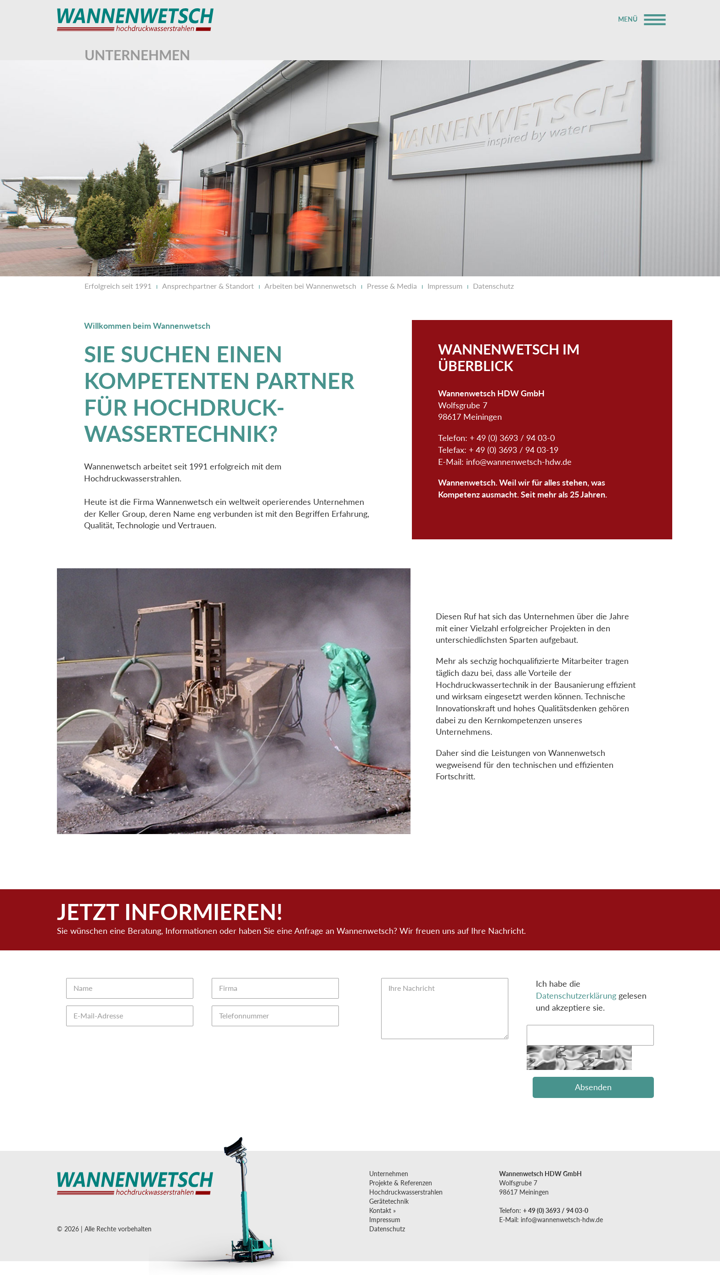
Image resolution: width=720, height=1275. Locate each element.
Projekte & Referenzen (400, 1183)
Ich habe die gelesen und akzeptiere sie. (591, 995)
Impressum (445, 285)
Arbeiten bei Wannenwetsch (310, 285)
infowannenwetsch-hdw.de (519, 462)
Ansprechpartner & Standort (208, 285)
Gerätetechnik (389, 1201)
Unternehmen (388, 1174)
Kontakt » (382, 1210)
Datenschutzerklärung (576, 995)
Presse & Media (392, 285)
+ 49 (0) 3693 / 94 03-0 (555, 1210)
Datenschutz (493, 285)
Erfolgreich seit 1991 (118, 285)
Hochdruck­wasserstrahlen (406, 1192)
